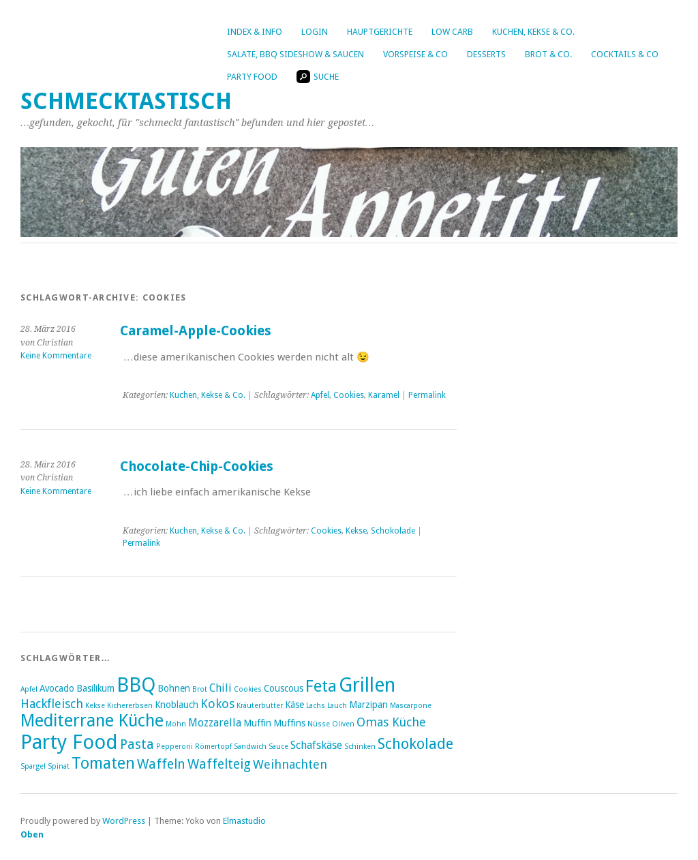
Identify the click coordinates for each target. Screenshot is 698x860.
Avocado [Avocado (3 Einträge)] (57, 688)
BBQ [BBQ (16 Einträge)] (136, 684)
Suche (318, 76)
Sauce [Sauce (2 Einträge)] (278, 746)
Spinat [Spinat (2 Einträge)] (59, 766)
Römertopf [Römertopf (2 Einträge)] (213, 746)
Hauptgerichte (379, 32)
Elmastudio (244, 821)
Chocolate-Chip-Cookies (196, 466)
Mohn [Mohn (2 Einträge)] (176, 724)
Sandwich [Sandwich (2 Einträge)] (250, 746)
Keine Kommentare (55, 355)
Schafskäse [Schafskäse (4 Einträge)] (316, 745)
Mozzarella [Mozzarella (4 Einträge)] (214, 722)
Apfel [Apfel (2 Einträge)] (28, 689)
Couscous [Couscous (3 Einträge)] (283, 688)
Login (314, 32)
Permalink (427, 395)
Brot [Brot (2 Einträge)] (199, 689)
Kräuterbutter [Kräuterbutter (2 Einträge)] (260, 705)
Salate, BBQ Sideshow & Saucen (295, 54)
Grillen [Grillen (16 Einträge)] (367, 684)
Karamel (383, 395)
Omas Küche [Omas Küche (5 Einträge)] (391, 722)
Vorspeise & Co (415, 54)
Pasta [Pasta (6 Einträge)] (137, 744)
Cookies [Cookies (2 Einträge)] (248, 689)
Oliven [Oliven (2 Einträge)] (343, 724)
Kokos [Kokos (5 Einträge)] (217, 703)
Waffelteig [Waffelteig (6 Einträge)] (219, 764)
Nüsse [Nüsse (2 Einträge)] (318, 724)
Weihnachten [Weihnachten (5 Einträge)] (290, 764)
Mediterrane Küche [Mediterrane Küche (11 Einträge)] (92, 721)
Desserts (486, 54)
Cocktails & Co (624, 54)
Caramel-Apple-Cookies (195, 331)
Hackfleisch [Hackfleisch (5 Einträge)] (51, 703)
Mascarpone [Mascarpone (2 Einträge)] (410, 705)
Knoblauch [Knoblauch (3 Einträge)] (176, 704)
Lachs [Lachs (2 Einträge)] (315, 705)
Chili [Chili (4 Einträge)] (220, 687)
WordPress (123, 821)
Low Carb (452, 32)
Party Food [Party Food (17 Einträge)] (69, 742)
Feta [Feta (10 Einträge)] (321, 686)
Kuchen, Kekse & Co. (533, 32)
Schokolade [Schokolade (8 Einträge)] (415, 743)
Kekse (356, 531)
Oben (32, 834)
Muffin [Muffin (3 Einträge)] (257, 723)
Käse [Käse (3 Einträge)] (294, 704)
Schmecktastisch (126, 101)
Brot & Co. (548, 54)
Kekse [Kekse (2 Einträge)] (95, 705)
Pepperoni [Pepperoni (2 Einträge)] (174, 746)
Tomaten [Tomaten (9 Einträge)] (103, 763)
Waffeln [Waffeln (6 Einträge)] (161, 764)
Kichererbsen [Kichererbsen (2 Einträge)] (130, 705)
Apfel (320, 395)
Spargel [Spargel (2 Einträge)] (33, 766)
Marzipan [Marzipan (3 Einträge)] (368, 704)
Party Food (252, 77)
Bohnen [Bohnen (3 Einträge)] (173, 688)
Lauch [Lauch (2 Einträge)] (337, 705)
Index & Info (254, 32)
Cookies (348, 395)
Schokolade (393, 531)
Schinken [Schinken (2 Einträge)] (360, 746)
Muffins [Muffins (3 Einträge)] (289, 723)
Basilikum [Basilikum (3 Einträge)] (95, 688)
